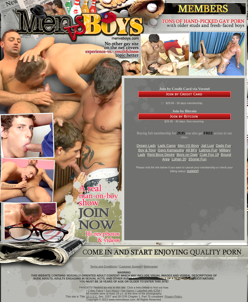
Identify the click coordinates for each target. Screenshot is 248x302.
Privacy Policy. (173, 296)
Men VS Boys (188, 146)
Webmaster (151, 266)
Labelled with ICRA (148, 290)
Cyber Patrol (95, 290)
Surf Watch (112, 290)
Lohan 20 (179, 159)
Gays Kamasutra (171, 150)
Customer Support (130, 266)
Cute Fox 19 (209, 155)
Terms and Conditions (103, 266)
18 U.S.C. (92, 296)
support (193, 171)
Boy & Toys (147, 150)
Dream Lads (146, 146)
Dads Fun (223, 146)
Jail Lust (207, 146)
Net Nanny (128, 290)
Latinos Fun (208, 150)
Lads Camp (167, 146)
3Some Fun (197, 159)
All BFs (191, 150)
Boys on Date (187, 155)
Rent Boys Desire (161, 155)
